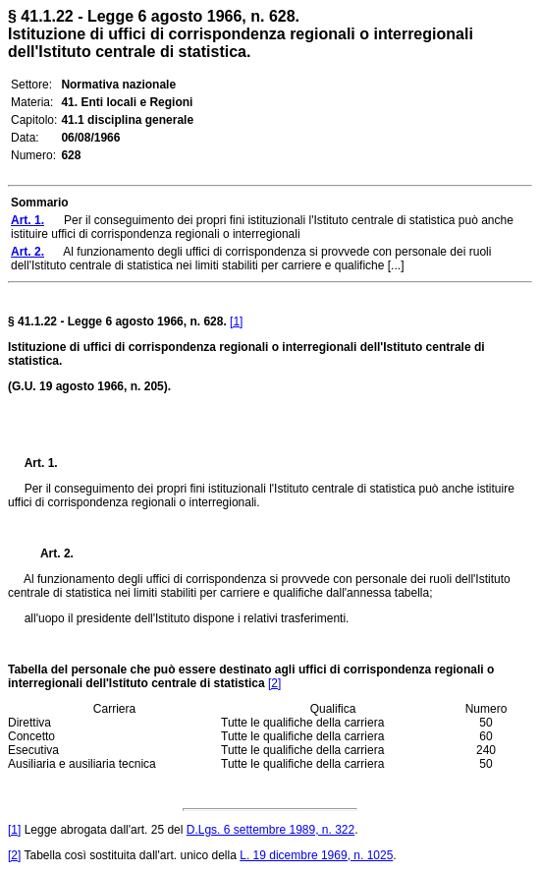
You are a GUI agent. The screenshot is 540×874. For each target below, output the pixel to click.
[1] (236, 321)
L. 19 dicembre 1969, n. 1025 (316, 855)
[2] (274, 683)
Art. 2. (49, 553)
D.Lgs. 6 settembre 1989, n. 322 (270, 830)
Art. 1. (41, 463)
